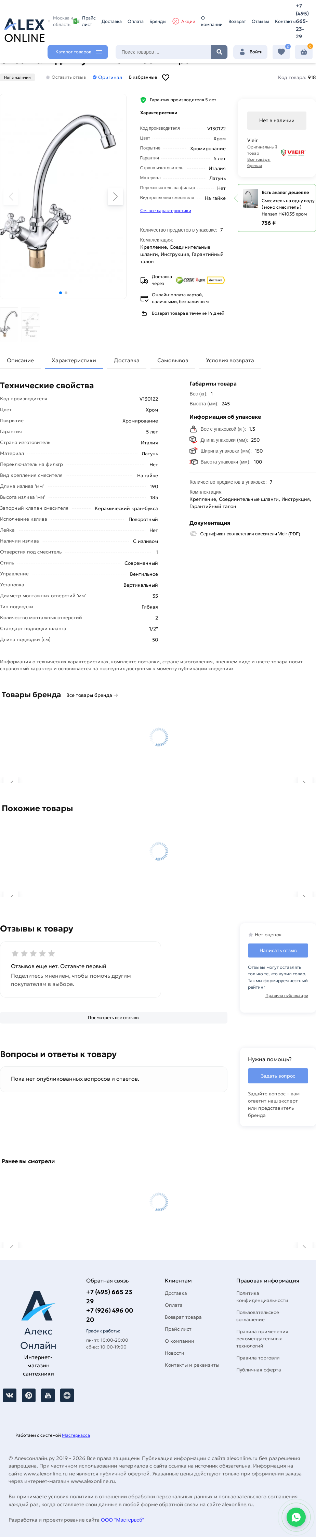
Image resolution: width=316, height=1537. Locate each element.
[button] (60, 292)
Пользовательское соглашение (257, 1316)
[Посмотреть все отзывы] (113, 1018)
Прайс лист (84, 21)
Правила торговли (258, 1358)
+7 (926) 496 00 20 (109, 1315)
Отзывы (260, 21)
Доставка (112, 21)
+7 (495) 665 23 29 (109, 1296)
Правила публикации (286, 995)
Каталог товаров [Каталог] (73, 52)
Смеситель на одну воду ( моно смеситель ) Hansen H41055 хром (288, 207)
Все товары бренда (259, 162)
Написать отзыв (278, 950)
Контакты (285, 21)
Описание (20, 360)
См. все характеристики (165, 210)
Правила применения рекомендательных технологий (262, 1338)
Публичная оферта (258, 1370)
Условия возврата (230, 360)
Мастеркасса (76, 1435)
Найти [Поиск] (219, 52)
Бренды (158, 21)
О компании (212, 21)
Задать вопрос (278, 1076)
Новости (174, 1353)
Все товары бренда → (92, 695)
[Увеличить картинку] (63, 196)
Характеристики (74, 360)
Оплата (136, 21)
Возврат (237, 21)
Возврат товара (183, 1317)
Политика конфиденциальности (262, 1296)
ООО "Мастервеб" (122, 1520)
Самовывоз (172, 360)
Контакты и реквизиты (192, 1365)
